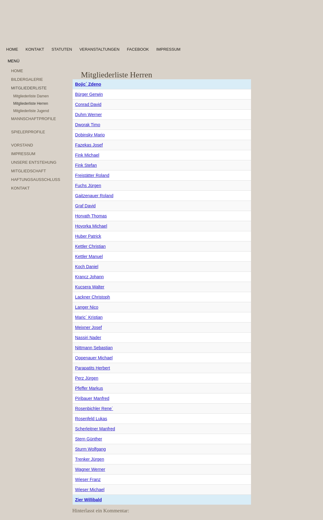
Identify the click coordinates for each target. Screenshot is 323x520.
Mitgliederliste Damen (31, 96)
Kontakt (35, 49)
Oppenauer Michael (94, 357)
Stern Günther (88, 438)
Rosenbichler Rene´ (94, 408)
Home (12, 49)
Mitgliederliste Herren (30, 103)
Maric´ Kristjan (88, 317)
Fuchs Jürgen (88, 185)
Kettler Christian (90, 246)
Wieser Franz (88, 479)
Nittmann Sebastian (94, 347)
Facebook (138, 49)
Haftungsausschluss (35, 179)
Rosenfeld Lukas (91, 418)
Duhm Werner (88, 114)
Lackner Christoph (92, 297)
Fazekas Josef (89, 145)
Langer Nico (86, 307)
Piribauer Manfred (92, 398)
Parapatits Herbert (92, 368)
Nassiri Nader (88, 337)
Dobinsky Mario (90, 134)
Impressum (168, 49)
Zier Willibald (88, 499)
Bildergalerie (27, 79)
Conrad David (88, 104)
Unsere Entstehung (33, 162)
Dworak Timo (87, 124)
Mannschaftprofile (33, 118)
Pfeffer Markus (89, 388)
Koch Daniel (86, 266)
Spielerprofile (28, 132)
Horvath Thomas (91, 215)
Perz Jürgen (86, 378)
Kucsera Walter (89, 286)
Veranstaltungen (99, 49)
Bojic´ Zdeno (88, 84)
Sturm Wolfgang (90, 449)
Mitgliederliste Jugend (31, 111)
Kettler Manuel (89, 256)
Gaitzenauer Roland (94, 195)
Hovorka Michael (91, 226)
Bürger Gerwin (89, 94)
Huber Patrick (88, 236)
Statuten (61, 49)
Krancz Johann (89, 276)
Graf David (85, 205)
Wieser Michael (90, 489)
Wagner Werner (90, 469)
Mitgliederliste (29, 88)
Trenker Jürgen (89, 459)
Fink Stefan (86, 165)
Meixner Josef (88, 327)
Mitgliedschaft (28, 171)
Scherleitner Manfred (95, 428)
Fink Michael (87, 155)
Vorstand (22, 145)
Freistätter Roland (92, 175)
